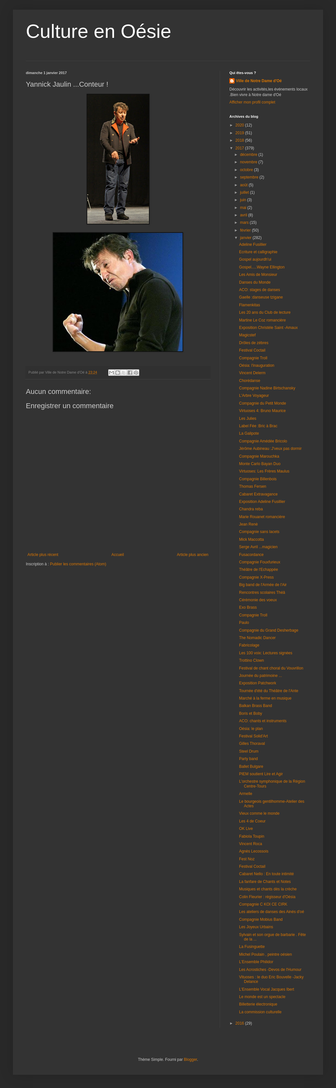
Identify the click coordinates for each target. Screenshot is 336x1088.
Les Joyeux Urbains (256, 927)
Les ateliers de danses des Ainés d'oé (271, 911)
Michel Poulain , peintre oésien (265, 954)
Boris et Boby (250, 713)
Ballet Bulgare (251, 766)
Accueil (117, 554)
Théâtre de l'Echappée (258, 569)
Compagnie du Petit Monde (262, 403)
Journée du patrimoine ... (260, 675)
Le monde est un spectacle (262, 997)
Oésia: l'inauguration (256, 365)
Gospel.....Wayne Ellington (262, 267)
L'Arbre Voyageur (254, 395)
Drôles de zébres (253, 343)
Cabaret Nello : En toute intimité (266, 874)
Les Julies (247, 418)
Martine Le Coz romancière (262, 320)
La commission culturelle (260, 1012)
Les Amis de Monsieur (258, 274)
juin (243, 200)
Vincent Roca (250, 844)
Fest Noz (247, 859)
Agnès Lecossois (253, 851)
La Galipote (249, 433)
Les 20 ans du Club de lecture (264, 312)
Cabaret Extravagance (258, 494)
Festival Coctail (252, 350)
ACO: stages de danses (259, 290)
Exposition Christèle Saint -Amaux (268, 327)
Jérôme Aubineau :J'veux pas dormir (270, 448)
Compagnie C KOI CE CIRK (263, 904)
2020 (240, 125)
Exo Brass (248, 607)
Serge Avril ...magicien (258, 547)
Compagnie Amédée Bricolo (263, 441)
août (244, 185)
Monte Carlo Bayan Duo (259, 464)
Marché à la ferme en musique (265, 698)
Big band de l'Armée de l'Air (263, 584)
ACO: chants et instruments (263, 721)
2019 (240, 133)
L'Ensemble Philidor (256, 962)
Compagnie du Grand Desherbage (268, 630)
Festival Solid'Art (253, 736)
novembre (249, 162)
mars (245, 222)
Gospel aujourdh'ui (255, 259)
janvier (246, 237)
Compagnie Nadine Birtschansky (267, 388)
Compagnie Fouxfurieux (259, 562)
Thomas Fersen (252, 486)
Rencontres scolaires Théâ (262, 592)
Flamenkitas (249, 305)
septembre (249, 177)
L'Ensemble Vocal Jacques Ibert (266, 989)
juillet (245, 192)
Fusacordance (251, 554)
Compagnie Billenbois (258, 479)
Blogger (190, 1059)
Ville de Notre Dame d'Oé (259, 81)
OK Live (246, 828)
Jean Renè (248, 524)
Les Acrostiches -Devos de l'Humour (270, 969)
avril (244, 215)
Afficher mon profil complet (252, 102)
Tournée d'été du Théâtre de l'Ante (268, 691)
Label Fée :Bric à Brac (258, 426)
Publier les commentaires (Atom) (78, 564)
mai (243, 207)
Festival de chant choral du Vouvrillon (271, 668)
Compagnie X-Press (256, 577)
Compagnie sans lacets (259, 531)
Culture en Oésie (98, 31)
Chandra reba (251, 509)
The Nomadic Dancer (257, 638)
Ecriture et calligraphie (258, 252)
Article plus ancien (192, 554)
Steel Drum (248, 751)
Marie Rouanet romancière (262, 517)
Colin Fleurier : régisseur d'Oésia (267, 897)
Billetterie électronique (258, 1004)
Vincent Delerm (252, 373)
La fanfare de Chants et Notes (265, 881)
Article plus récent (42, 554)
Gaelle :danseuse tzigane (261, 297)
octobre (247, 170)
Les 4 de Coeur (252, 821)
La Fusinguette (252, 946)
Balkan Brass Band (255, 705)
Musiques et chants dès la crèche (268, 889)
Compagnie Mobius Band (261, 919)
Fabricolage (249, 645)
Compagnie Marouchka (259, 456)
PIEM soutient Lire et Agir (261, 774)
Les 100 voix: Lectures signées (265, 653)
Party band (248, 758)
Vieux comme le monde (259, 813)
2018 (240, 140)
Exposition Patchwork (257, 683)
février (246, 230)
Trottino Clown (251, 660)
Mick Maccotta (251, 539)
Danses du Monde (254, 282)
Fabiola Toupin (251, 836)
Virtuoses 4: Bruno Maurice (262, 410)
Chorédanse (249, 380)
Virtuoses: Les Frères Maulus (264, 471)
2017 (240, 148)
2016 (240, 1023)
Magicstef (247, 335)
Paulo (244, 622)
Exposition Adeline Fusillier (262, 501)
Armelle (245, 793)
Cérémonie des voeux (258, 600)
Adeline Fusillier (253, 244)
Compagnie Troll (253, 358)
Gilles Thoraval (252, 743)
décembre (249, 154)
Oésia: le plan (251, 728)
